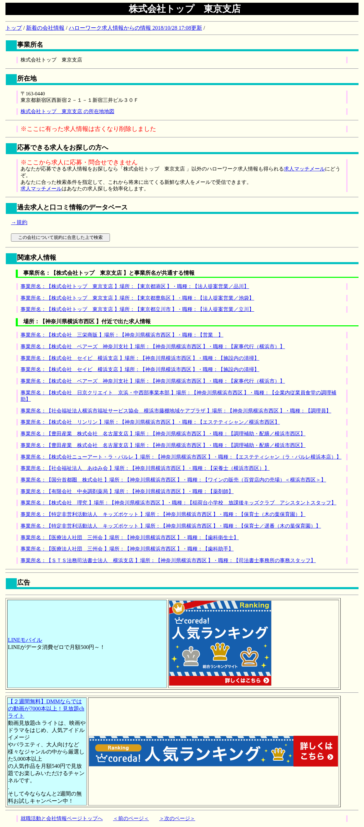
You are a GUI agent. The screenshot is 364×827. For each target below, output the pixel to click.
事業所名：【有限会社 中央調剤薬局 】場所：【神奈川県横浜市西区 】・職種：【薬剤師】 (127, 491)
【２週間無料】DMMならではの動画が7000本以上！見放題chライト (46, 709)
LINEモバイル (25, 640)
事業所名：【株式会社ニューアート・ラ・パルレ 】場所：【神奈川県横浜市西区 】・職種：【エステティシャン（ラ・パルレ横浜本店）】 (181, 457)
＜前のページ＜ (131, 818)
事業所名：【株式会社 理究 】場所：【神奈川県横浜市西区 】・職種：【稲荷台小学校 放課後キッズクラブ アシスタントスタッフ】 (178, 502)
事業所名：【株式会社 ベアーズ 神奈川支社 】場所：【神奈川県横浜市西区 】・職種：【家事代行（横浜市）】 (153, 346)
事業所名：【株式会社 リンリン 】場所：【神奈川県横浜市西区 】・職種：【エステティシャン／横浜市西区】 (150, 422)
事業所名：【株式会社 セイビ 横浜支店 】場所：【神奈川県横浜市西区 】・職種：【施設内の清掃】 (140, 358)
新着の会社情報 (45, 28)
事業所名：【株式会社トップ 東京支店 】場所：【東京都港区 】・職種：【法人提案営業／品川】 (135, 286)
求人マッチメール (304, 169)
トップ (13, 28)
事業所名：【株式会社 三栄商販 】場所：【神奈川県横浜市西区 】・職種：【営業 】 (122, 335)
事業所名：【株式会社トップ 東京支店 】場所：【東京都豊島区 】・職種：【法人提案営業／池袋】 (137, 298)
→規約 (19, 222)
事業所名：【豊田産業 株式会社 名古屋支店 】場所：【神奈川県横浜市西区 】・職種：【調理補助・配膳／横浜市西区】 (163, 433)
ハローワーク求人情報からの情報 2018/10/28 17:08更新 (135, 28)
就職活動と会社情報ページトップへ (62, 818)
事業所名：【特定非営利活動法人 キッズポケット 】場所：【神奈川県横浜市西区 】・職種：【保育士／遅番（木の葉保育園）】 (171, 526)
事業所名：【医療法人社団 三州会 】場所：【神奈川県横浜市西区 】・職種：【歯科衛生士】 (130, 537)
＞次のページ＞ (177, 818)
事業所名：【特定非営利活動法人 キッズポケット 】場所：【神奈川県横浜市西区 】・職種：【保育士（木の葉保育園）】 (163, 514)
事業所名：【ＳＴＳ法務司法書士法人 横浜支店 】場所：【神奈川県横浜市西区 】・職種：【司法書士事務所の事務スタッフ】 (168, 560)
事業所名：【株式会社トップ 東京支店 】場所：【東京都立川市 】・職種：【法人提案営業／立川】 (137, 309)
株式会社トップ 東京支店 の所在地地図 (67, 111)
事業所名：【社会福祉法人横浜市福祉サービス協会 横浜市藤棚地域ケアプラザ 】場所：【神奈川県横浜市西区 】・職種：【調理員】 (176, 411)
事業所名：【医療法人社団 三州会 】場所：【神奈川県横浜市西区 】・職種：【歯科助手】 (127, 549)
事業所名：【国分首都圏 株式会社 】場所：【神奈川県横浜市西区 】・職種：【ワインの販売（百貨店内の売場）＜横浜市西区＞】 (173, 480)
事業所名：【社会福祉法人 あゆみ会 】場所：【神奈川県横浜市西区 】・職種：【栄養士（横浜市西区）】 (145, 468)
